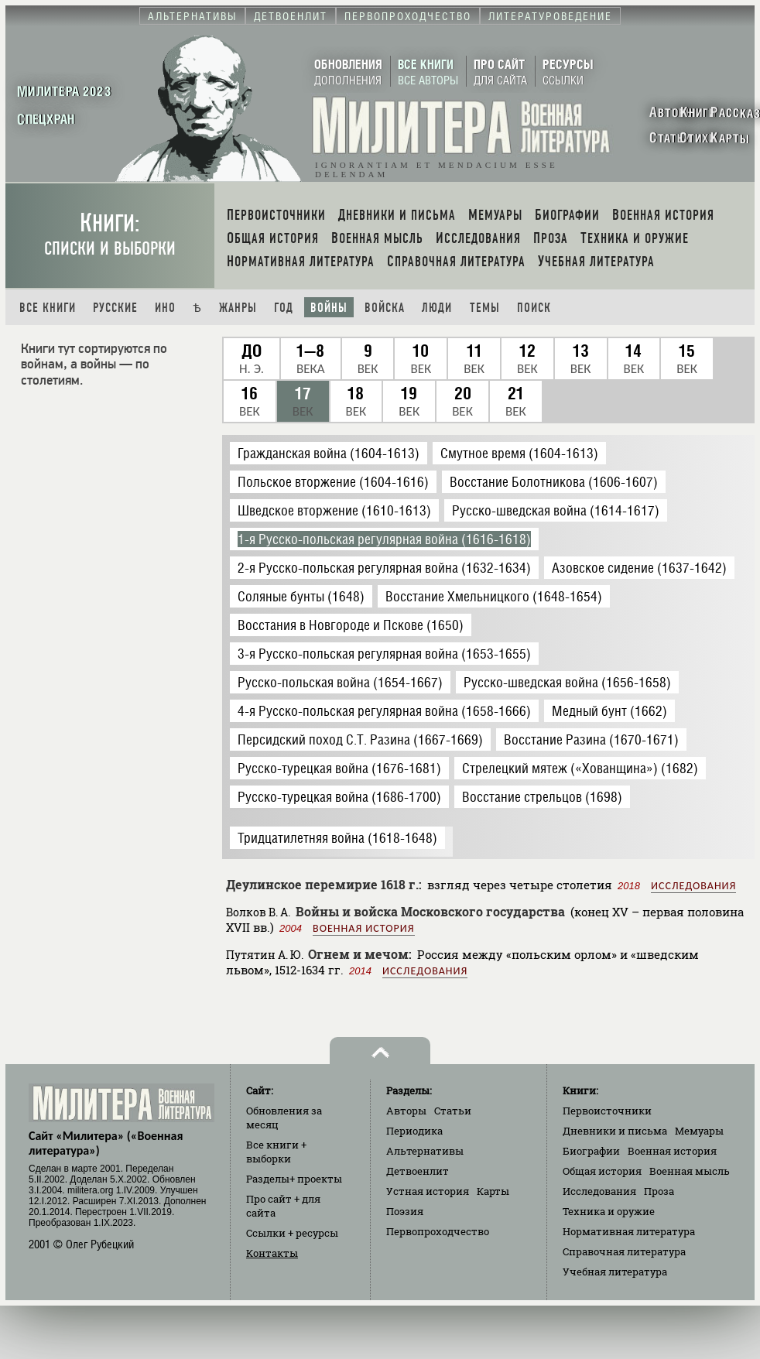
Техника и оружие (609, 1211)
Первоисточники (607, 1111)
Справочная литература (624, 1251)
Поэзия (404, 1211)
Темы (485, 308)
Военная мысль (689, 1171)
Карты (493, 1191)
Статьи (452, 1111)
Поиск (534, 308)
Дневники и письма (615, 1131)
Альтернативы (425, 1151)
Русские (115, 308)
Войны (328, 308)
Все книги (47, 308)
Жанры (238, 308)
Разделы (294, 1179)
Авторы (406, 1111)
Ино (165, 308)
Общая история (602, 1171)
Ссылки (292, 1233)
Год (283, 308)
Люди (437, 308)
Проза (659, 1191)
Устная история (427, 1191)
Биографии (591, 1151)
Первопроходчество (437, 1231)
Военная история (363, 928)
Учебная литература (615, 1272)
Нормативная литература (629, 1231)
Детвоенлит (417, 1171)
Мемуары (699, 1131)
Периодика (414, 1131)
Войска (385, 308)
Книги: (110, 234)
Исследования (693, 885)
